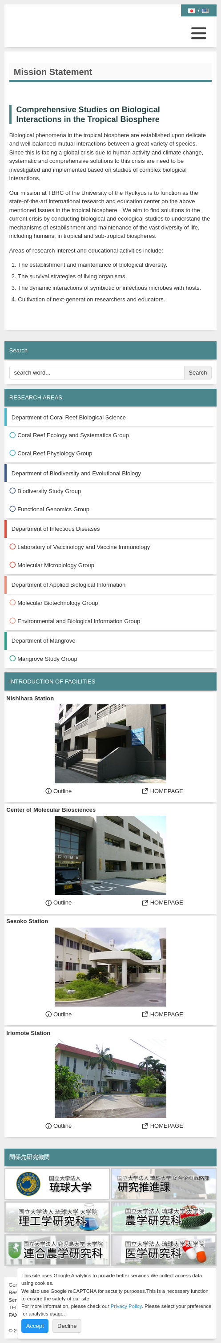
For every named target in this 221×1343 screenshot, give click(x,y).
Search (198, 372)
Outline (58, 791)
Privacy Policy (126, 1306)
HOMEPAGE (162, 791)
